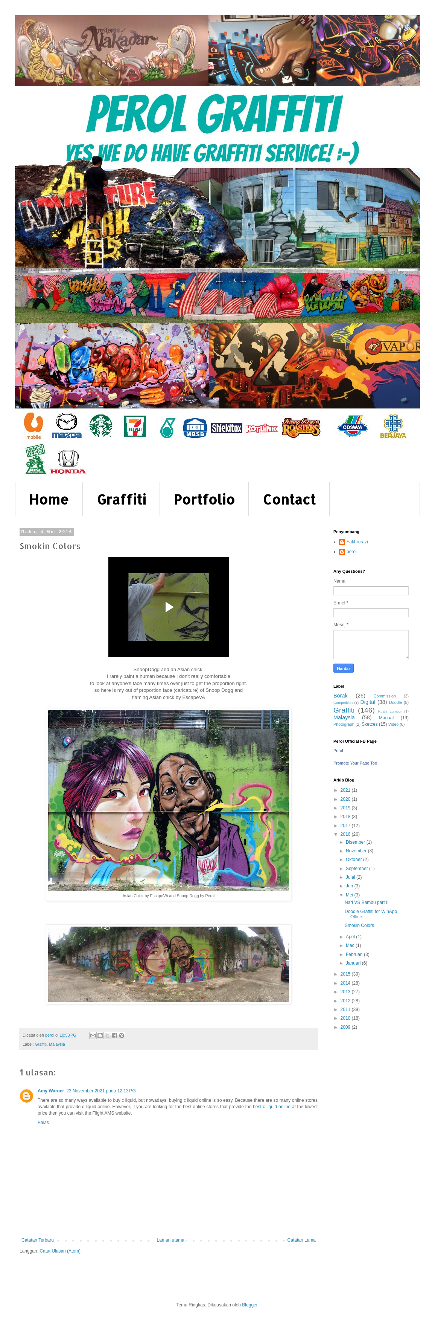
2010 (346, 1018)
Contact (289, 499)
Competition (343, 703)
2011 (346, 1009)
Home (49, 499)
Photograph (343, 724)
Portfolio (204, 499)
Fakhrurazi (357, 541)
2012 (346, 1000)
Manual (386, 717)
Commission (385, 696)
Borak (340, 696)
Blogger (249, 1305)
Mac (351, 945)
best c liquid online (272, 1106)
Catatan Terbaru (37, 1240)
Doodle (395, 702)
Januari (354, 963)
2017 (346, 825)
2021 (346, 790)
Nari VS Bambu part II (367, 902)
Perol (338, 750)
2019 (346, 808)
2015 (346, 974)
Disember (356, 842)
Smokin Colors (359, 925)
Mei (350, 895)
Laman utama (170, 1240)
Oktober (354, 859)
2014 (346, 983)
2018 (346, 816)
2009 (346, 1027)
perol (352, 551)
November (357, 850)
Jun (350, 886)
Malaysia (57, 1044)
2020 (346, 799)
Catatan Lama (301, 1240)
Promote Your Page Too (355, 763)
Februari (355, 954)
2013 (346, 991)
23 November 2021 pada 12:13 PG (100, 1091)
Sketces (370, 724)
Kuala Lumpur (390, 711)
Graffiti (121, 499)
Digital (367, 702)
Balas (43, 1122)
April (351, 936)
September (357, 868)
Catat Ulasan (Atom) (60, 1251)
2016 (346, 834)
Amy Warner (51, 1091)
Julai (351, 877)
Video (393, 724)
